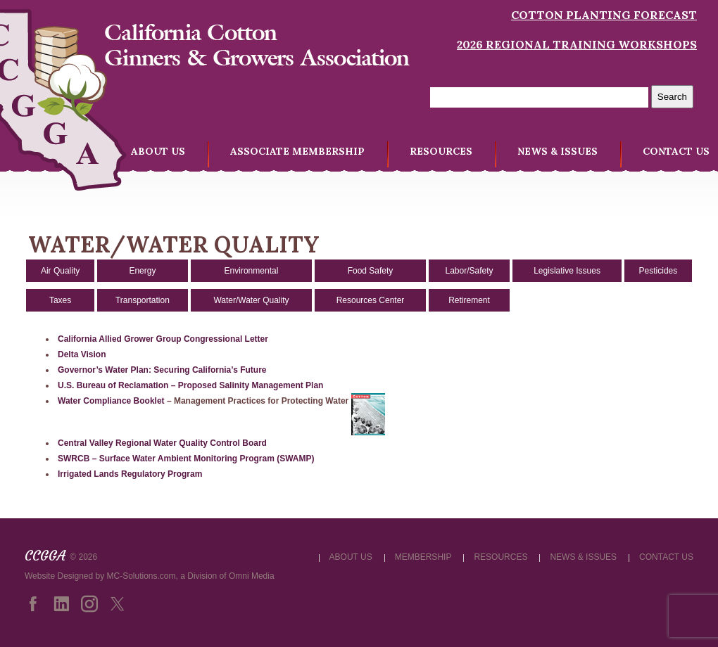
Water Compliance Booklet (111, 401)
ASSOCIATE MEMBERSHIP (297, 151)
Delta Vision (82, 354)
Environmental (252, 271)
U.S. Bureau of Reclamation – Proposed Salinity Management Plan (190, 385)
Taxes (60, 300)
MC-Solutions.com (141, 576)
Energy (142, 271)
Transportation (142, 300)
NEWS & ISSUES (557, 151)
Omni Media (252, 576)
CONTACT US (676, 151)
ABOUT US (158, 151)
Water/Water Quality (251, 300)
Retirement (469, 300)
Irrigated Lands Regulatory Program (130, 474)
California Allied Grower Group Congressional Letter (163, 339)
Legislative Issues (567, 271)
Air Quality (60, 271)
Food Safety (370, 271)
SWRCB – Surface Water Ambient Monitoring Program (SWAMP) (186, 458)
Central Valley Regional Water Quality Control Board (162, 443)
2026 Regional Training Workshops (577, 44)
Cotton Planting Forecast (604, 15)
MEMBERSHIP (423, 557)
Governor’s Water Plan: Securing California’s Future (162, 370)
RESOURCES (441, 151)
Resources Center (370, 300)
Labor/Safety (469, 271)
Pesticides (658, 271)
